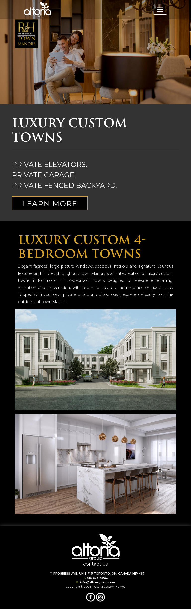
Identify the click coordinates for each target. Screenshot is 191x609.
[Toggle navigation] (160, 10)
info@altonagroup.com (97, 582)
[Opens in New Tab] (91, 596)
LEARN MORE (49, 203)
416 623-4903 (97, 578)
